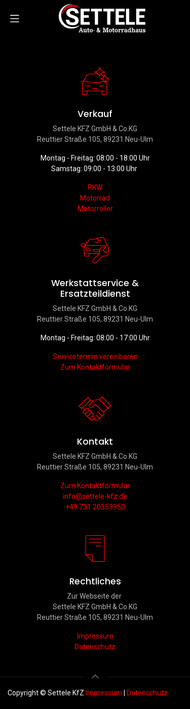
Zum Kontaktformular (95, 367)
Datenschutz (95, 647)
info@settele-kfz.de (95, 496)
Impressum (95, 636)
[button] (95, 676)
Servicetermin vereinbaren (95, 356)
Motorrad (95, 198)
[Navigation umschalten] (15, 18)
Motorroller (95, 209)
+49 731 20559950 (95, 507)
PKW (95, 187)
